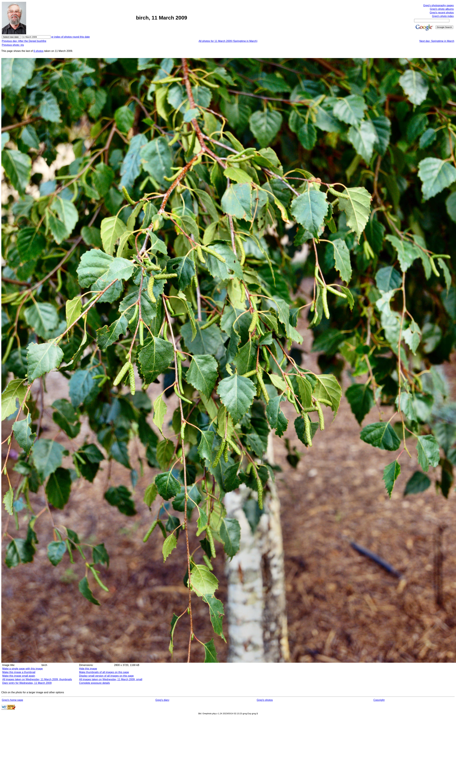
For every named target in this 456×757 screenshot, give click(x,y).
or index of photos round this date (70, 36)
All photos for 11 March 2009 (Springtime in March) (228, 41)
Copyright (378, 700)
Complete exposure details (94, 683)
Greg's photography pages (438, 5)
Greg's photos (265, 700)
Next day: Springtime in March (436, 41)
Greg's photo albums (442, 9)
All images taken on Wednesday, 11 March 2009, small (110, 679)
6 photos (38, 51)
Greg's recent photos (442, 12)
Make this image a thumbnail (18, 672)
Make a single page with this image (22, 668)
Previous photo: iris (13, 45)
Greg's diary (162, 700)
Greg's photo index (443, 16)
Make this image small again (18, 675)
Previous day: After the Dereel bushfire (24, 41)
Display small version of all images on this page (106, 675)
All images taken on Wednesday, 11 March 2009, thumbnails (37, 679)
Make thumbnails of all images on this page (104, 672)
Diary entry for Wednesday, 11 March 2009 (27, 683)
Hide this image (88, 668)
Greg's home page (12, 700)
